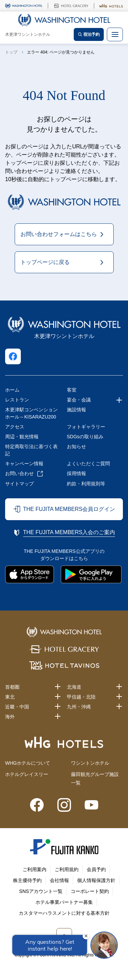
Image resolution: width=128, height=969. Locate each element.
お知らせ (76, 446)
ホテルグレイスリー (26, 774)
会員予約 (96, 869)
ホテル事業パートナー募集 (64, 902)
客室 (71, 390)
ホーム (12, 390)
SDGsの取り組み (85, 436)
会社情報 (59, 880)
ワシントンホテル (90, 763)
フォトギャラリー (86, 426)
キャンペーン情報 (24, 463)
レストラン (17, 399)
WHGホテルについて (27, 763)
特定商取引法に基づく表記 (31, 450)
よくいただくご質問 (88, 463)
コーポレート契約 (90, 891)
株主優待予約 (27, 880)
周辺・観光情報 (22, 436)
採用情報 (76, 473)
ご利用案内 (34, 869)
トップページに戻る (45, 262)
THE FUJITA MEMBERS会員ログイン (69, 509)
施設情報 (76, 409)
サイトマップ (19, 483)
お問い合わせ (19, 473)
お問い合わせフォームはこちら (58, 234)
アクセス (14, 426)
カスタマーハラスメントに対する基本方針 (64, 913)
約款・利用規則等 (86, 483)
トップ (11, 52)
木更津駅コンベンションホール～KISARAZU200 (31, 413)
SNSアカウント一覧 (40, 891)
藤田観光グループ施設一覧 (95, 779)
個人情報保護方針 (96, 880)
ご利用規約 (67, 869)
